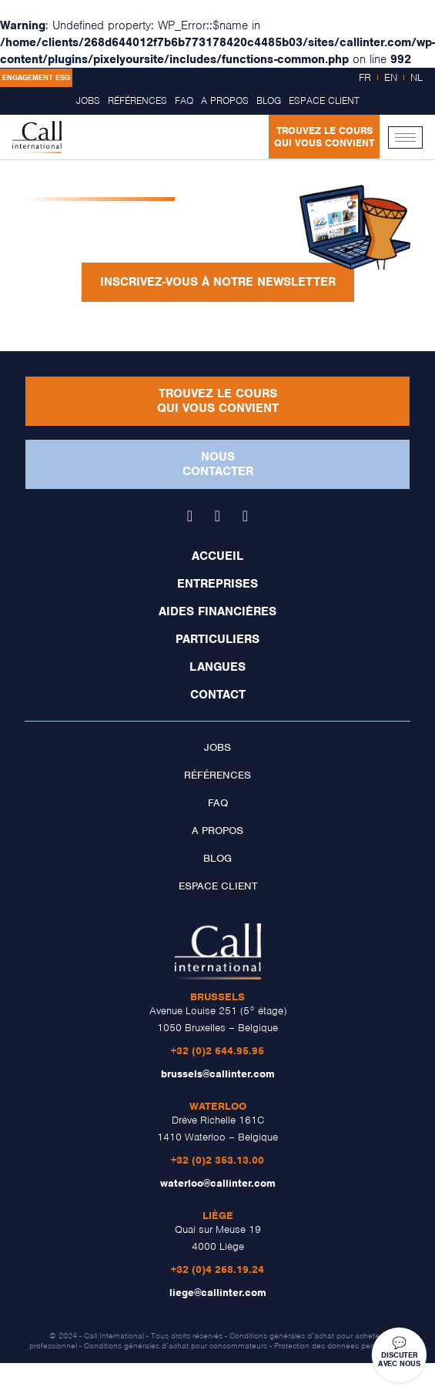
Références (137, 100)
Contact (218, 694)
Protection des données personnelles (340, 1345)
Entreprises (217, 583)
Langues (217, 667)
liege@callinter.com (217, 1292)
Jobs (88, 100)
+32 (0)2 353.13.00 (217, 1160)
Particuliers (217, 639)
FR (365, 77)
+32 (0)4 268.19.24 (217, 1269)
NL (416, 77)
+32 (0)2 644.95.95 (217, 1050)
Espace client (324, 100)
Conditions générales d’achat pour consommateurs (175, 1345)
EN (390, 77)
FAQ (184, 100)
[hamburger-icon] (405, 137)
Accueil (217, 556)
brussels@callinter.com (218, 1073)
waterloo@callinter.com (218, 1183)
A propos (225, 100)
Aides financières (217, 611)
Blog (268, 100)
